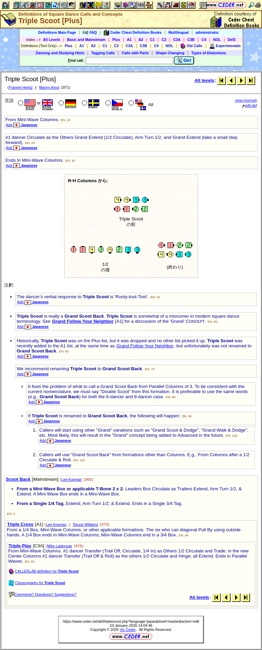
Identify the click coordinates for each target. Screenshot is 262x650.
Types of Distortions (208, 53)
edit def (249, 105)
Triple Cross (20, 524)
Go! (184, 60)
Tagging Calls (103, 53)
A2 (141, 40)
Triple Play (20, 545)
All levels (204, 80)
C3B (190, 40)
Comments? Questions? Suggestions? (42, 594)
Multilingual (179, 32)
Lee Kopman (71, 479)
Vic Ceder (128, 629)
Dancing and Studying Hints (60, 53)
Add (21, 125)
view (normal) (246, 100)
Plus (116, 40)
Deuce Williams (85, 524)
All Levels (51, 40)
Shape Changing (170, 53)
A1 (129, 40)
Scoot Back (18, 479)
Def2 (232, 40)
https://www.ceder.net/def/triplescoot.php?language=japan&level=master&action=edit (131, 621)
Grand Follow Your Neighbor (83, 321)
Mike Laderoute (59, 546)
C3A (176, 40)
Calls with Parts (135, 53)
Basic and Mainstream (86, 40)
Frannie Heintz (20, 87)
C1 (152, 40)
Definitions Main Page (57, 32)
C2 (164, 40)
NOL (217, 40)
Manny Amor (49, 87)
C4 (204, 40)
